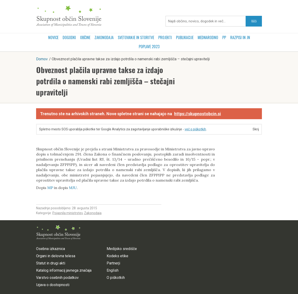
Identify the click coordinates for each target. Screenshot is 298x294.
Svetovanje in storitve (136, 37)
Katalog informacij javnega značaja (63, 270)
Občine (85, 37)
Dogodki (69, 37)
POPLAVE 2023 (149, 46)
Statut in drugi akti (50, 263)
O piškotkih (116, 277)
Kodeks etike (117, 256)
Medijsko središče (122, 249)
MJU (73, 187)
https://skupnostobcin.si (197, 113)
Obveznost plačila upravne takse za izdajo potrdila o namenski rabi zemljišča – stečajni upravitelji (105, 81)
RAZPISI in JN (240, 37)
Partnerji (113, 263)
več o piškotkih (195, 129)
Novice (53, 37)
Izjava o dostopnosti (52, 285)
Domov (42, 59)
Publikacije (184, 37)
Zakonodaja (104, 37)
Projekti (165, 37)
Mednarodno (208, 37)
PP (224, 37)
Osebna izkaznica (50, 249)
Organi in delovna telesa (55, 256)
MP (50, 187)
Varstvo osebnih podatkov (57, 277)
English (113, 270)
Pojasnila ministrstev (67, 213)
